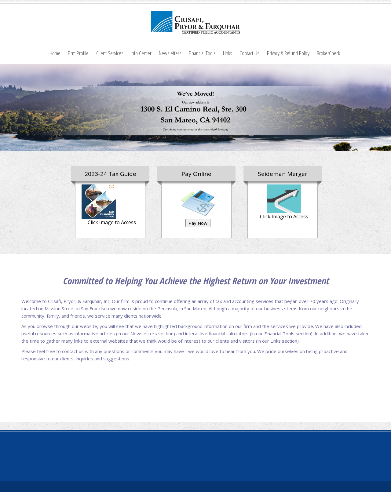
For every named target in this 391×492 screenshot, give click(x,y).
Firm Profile (78, 53)
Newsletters (170, 53)
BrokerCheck (328, 53)
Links (227, 53)
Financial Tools (202, 53)
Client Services (109, 53)
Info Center (141, 53)
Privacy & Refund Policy (288, 53)
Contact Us (249, 53)
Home (54, 53)
